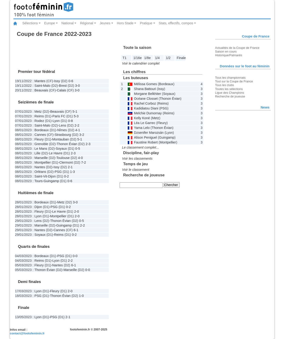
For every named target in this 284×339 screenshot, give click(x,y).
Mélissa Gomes (145, 84)
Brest (63, 85)
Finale (181, 58)
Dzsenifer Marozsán (149, 132)
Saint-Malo (43, 85)
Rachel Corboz (145, 103)
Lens (62, 125)
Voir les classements (137, 158)
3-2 (81, 135)
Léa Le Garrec (144, 123)
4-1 (77, 130)
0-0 (75, 256)
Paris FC (58, 116)
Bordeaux (42, 130)
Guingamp (51, 181)
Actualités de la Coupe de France (237, 48)
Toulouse (63, 158)
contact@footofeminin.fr (27, 333)
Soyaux (61, 148)
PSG (58, 172)
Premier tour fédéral (36, 71)
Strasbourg (63, 135)
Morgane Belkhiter (147, 94)
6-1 (75, 230)
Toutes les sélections (229, 89)
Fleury (39, 139)
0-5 (77, 148)
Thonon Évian (67, 144)
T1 (125, 58)
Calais (61, 90)
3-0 (77, 85)
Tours (38, 181)
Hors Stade (125, 23)
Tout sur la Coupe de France (234, 81)
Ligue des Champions (229, 92)
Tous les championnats (230, 77)
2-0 (76, 211)
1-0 (81, 296)
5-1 (74, 111)
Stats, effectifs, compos (176, 23)
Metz (38, 111)
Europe (49, 23)
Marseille (41, 158)
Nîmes (62, 130)
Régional (86, 23)
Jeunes (105, 23)
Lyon (56, 121)
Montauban (60, 139)
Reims (39, 116)
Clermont (66, 162)
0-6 (70, 81)
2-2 (76, 125)
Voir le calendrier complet (141, 63)
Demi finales (29, 282)
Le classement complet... (140, 147)
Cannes (40, 135)
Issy (57, 81)
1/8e (147, 58)
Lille (38, 153)
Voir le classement (135, 169)
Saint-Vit (41, 176)
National (67, 23)
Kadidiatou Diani (146, 108)
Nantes (40, 167)
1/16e (137, 58)
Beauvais (41, 90)
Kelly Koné (142, 118)
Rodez (39, 121)
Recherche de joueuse (230, 96)
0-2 (66, 176)
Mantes (40, 81)
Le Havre (55, 153)
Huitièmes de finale (36, 193)
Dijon (52, 176)
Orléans (40, 172)
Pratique (146, 23)
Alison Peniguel (145, 137)
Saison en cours (226, 51)
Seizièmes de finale (36, 102)
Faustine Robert (146, 142)
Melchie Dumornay (148, 113)
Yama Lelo (142, 128)
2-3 (88, 144)
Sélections (30, 23)
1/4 (157, 58)
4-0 (80, 158)
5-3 (76, 116)
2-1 (70, 167)
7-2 (83, 162)
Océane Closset (146, 98)
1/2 (168, 58)
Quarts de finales (34, 246)
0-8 (70, 121)
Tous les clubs (224, 85)
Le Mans (41, 148)
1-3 (72, 172)
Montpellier (43, 162)
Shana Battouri (145, 89)
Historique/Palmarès (228, 55)
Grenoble (41, 144)
